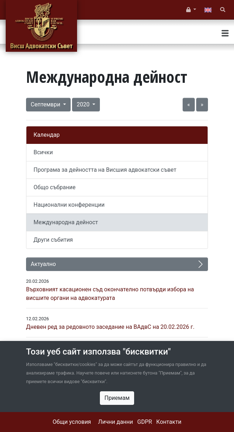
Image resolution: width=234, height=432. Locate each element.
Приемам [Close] (117, 398)
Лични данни (115, 421)
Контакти (168, 421)
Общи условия (72, 421)
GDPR (144, 421)
